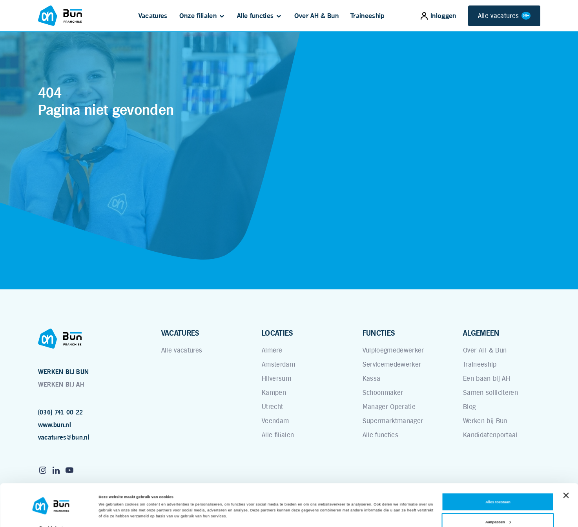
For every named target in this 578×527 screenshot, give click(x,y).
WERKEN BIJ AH (61, 384)
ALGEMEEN (481, 333)
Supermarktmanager (393, 421)
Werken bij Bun (485, 421)
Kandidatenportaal (490, 435)
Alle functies (255, 16)
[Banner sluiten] (566, 479)
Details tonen (110, 514)
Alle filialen (278, 435)
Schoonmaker (383, 392)
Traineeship (367, 16)
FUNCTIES (379, 333)
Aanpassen (498, 506)
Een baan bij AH (486, 378)
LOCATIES (277, 333)
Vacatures (153, 16)
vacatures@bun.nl (63, 437)
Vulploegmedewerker (393, 350)
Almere (272, 350)
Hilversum (276, 378)
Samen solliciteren (490, 392)
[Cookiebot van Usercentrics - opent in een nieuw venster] (50, 514)
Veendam (275, 421)
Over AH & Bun (316, 16)
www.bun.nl (54, 425)
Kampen (274, 392)
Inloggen (438, 16)
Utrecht (272, 407)
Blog (469, 407)
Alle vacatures (504, 16)
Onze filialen (198, 16)
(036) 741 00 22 (60, 412)
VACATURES (180, 333)
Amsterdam (278, 364)
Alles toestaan (497, 486)
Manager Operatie (389, 407)
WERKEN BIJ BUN (63, 372)
